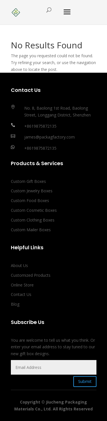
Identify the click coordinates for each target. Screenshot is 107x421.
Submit (85, 381)
